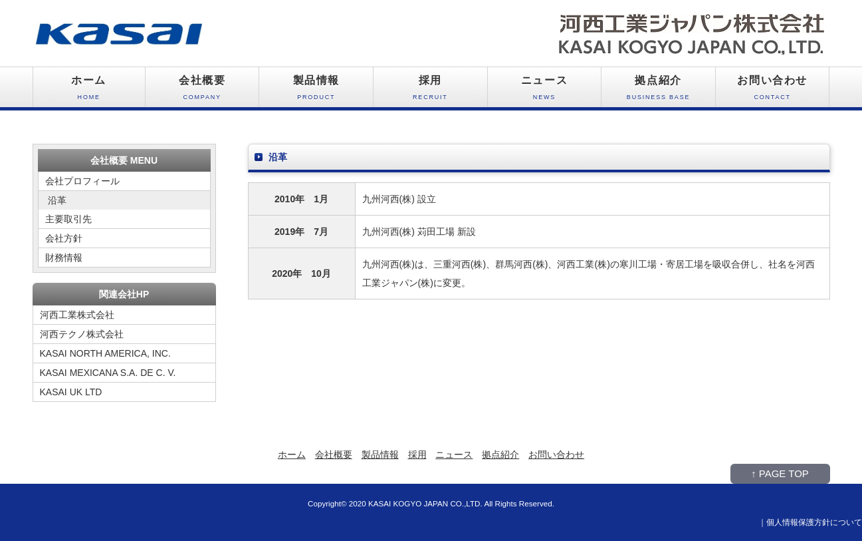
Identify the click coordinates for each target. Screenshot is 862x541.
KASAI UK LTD (71, 392)
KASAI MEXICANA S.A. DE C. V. (108, 372)
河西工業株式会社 (77, 314)
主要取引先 (68, 219)
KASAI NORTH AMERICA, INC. (105, 353)
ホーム (89, 91)
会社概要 (202, 91)
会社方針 (63, 238)
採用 (430, 91)
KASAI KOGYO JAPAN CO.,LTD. (425, 503)
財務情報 (63, 257)
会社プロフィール (82, 181)
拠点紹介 (658, 91)
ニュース (544, 91)
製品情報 (316, 91)
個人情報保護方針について (814, 522)
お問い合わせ (772, 91)
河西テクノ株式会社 (82, 334)
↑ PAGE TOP (780, 473)
